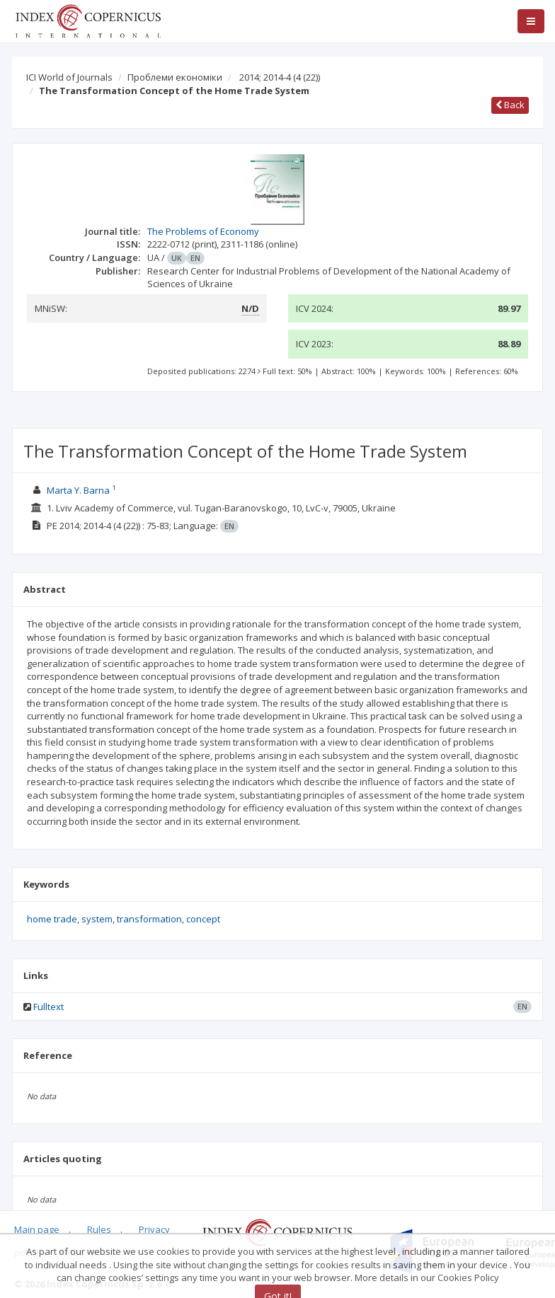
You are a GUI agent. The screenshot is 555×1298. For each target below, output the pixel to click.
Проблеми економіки (174, 77)
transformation (149, 918)
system (97, 918)
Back (510, 104)
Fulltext (48, 1006)
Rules (99, 1229)
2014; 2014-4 (279, 77)
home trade (52, 918)
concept (203, 918)
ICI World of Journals (69, 77)
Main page (36, 1229)
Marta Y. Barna (78, 490)
